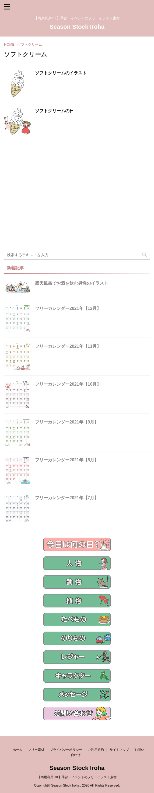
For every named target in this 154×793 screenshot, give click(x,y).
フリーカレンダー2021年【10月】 (68, 384)
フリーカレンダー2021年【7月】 (67, 497)
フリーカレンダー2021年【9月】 (67, 422)
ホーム (17, 750)
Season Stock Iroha (77, 26)
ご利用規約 (96, 750)
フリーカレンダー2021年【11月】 (68, 346)
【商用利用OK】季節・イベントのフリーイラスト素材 (76, 777)
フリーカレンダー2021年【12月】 (68, 308)
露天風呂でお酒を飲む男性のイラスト (71, 283)
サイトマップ (119, 750)
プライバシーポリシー (66, 750)
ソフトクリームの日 (54, 110)
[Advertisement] (77, 209)
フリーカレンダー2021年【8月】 (67, 460)
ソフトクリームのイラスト (61, 73)
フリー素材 (36, 750)
